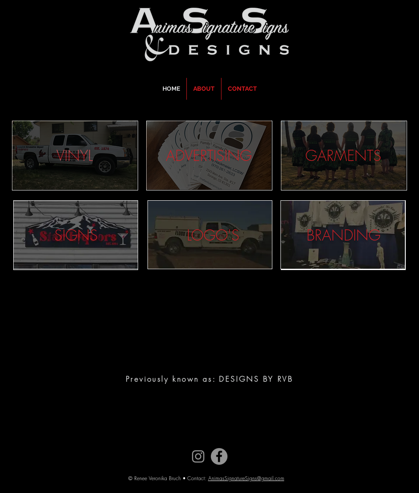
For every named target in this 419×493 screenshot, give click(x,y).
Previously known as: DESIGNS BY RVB (209, 379)
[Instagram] (198, 456)
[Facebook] (219, 456)
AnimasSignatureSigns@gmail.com (246, 478)
